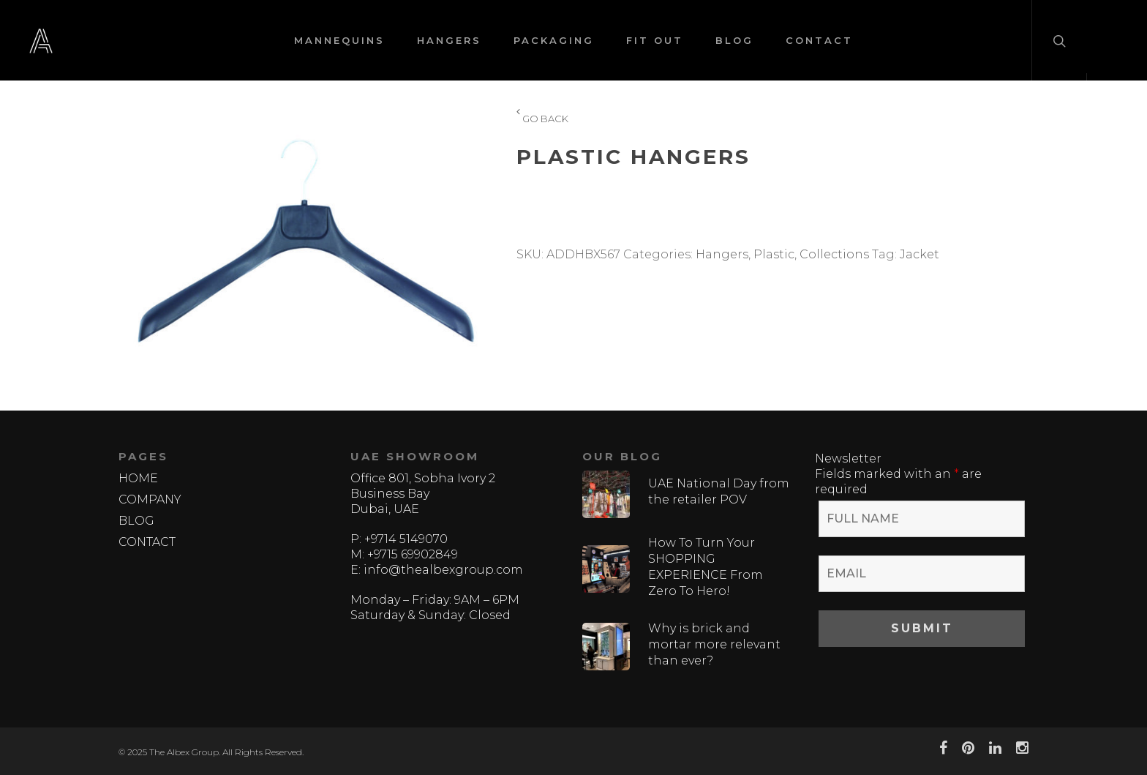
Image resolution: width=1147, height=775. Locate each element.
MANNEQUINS (339, 40)
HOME (138, 478)
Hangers (722, 254)
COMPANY (150, 499)
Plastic (773, 254)
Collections (834, 254)
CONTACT (819, 40)
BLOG (734, 40)
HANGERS (449, 40)
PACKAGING (554, 40)
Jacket (919, 254)
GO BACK (542, 119)
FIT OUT (654, 40)
